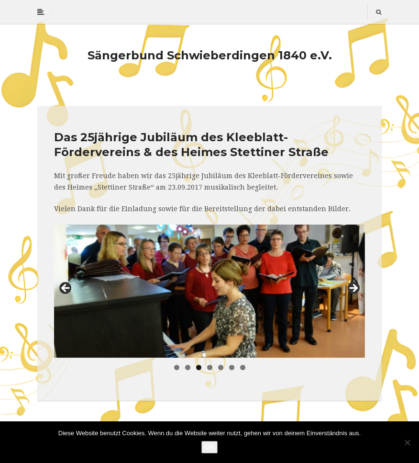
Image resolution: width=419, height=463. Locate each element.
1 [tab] (176, 367)
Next (353, 289)
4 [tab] (209, 367)
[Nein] (407, 442)
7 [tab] (242, 367)
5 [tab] (220, 367)
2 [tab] (187, 367)
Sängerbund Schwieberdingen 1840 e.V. (210, 55)
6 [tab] (231, 367)
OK (209, 447)
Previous (66, 289)
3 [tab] (198, 367)
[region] (209, 291)
